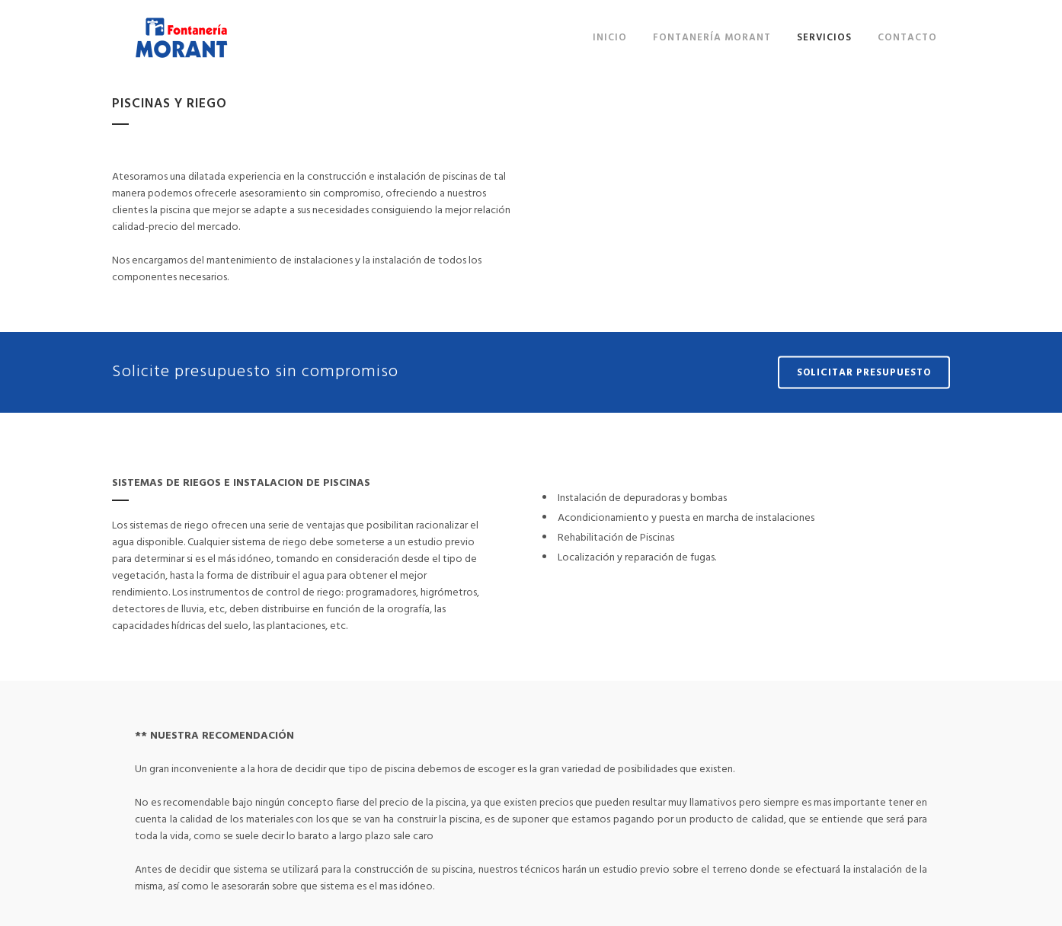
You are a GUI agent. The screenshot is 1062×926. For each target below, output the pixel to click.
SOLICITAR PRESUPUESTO (864, 373)
